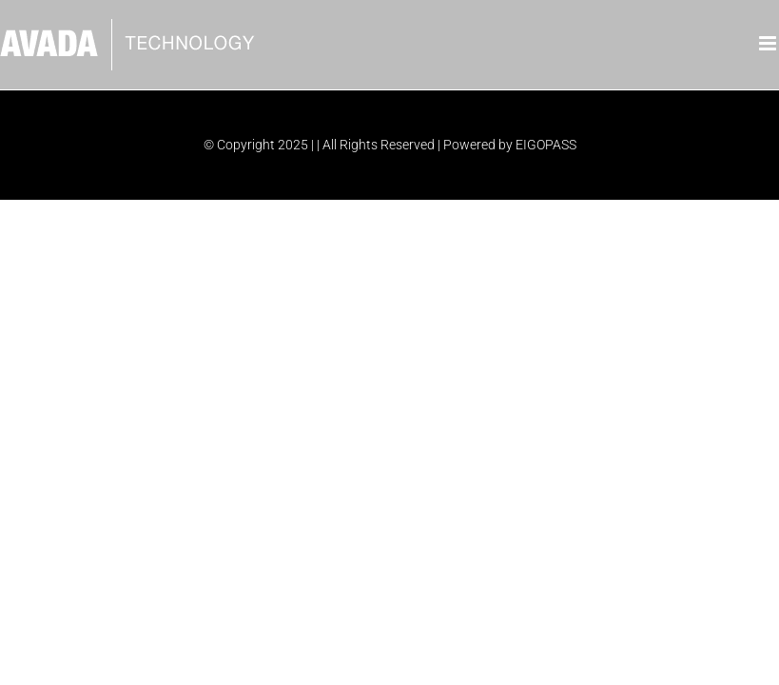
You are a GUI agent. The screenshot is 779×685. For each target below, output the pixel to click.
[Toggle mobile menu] (769, 43)
